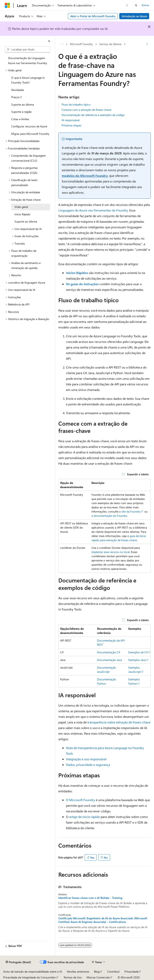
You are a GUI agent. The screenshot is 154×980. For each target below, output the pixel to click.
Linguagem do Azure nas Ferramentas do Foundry (93, 210)
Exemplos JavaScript (134, 670)
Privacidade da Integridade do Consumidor (29, 977)
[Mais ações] (147, 44)
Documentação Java (109, 660)
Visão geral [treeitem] (21, 207)
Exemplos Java (137, 660)
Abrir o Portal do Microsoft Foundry (93, 16)
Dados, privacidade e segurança (88, 764)
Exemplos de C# (138, 652)
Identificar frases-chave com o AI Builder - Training (90, 898)
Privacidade (132, 971)
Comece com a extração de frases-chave (86, 110)
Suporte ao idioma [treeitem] (22, 104)
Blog (96, 971)
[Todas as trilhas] (61, 44)
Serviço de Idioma (110, 44)
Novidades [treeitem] (17, 90)
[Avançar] (127, 5)
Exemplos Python (134, 681)
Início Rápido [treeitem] (22, 214)
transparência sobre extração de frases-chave (118, 722)
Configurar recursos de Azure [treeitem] (29, 126)
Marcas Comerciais (98, 977)
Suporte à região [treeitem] (21, 112)
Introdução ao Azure (134, 16)
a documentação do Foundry (109, 516)
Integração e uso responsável (86, 759)
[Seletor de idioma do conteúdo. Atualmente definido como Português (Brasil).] (18, 962)
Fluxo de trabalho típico (76, 104)
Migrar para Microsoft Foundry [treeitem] (30, 134)
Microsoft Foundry (81, 44)
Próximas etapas (71, 125)
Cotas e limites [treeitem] (20, 119)
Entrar (145, 5)
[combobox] (27, 49)
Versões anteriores (78, 971)
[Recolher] (49, 41)
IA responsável (70, 120)
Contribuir (113, 971)
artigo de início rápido (84, 817)
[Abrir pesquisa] (136, 5)
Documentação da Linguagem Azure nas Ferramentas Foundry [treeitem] (27, 60)
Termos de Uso (73, 977)
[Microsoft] (7, 5)
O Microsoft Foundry (80, 800)
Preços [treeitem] (15, 97)
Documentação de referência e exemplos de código (93, 115)
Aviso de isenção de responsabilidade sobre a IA (32, 971)
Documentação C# (108, 652)
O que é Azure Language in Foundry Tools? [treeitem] (28, 80)
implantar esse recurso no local (110, 552)
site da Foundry (131, 511)
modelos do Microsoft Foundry (85, 175)
